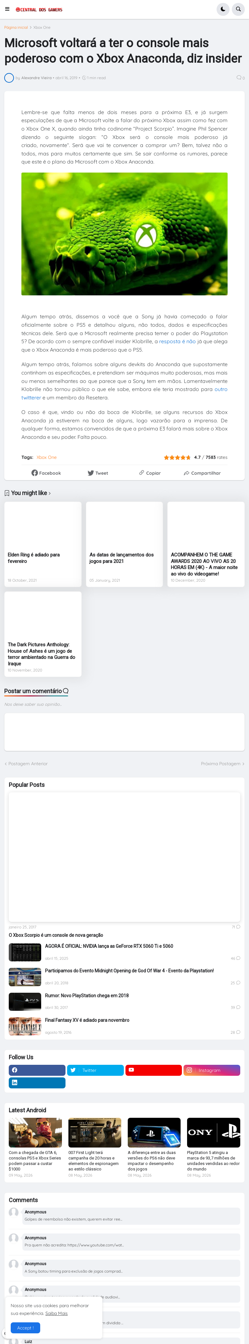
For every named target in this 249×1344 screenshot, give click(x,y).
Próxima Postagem (221, 764)
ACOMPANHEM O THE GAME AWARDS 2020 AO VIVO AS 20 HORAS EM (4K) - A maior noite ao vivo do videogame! (204, 564)
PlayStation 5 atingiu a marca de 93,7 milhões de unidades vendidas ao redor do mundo (213, 1160)
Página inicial (16, 27)
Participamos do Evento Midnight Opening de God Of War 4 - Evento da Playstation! (129, 970)
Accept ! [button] (25, 1328)
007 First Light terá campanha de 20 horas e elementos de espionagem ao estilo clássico (93, 1160)
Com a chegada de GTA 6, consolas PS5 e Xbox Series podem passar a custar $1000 (35, 1160)
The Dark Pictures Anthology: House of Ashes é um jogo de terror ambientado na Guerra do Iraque (41, 654)
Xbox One (42, 27)
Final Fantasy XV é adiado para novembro (87, 1020)
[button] (9, 9)
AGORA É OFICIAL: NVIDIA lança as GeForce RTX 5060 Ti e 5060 (109, 946)
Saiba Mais (56, 1313)
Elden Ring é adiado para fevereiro (34, 558)
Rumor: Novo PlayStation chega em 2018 (87, 995)
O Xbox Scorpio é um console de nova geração (56, 935)
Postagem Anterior (28, 764)
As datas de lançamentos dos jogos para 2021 (121, 558)
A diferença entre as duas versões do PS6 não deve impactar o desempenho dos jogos (152, 1160)
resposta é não (177, 341)
